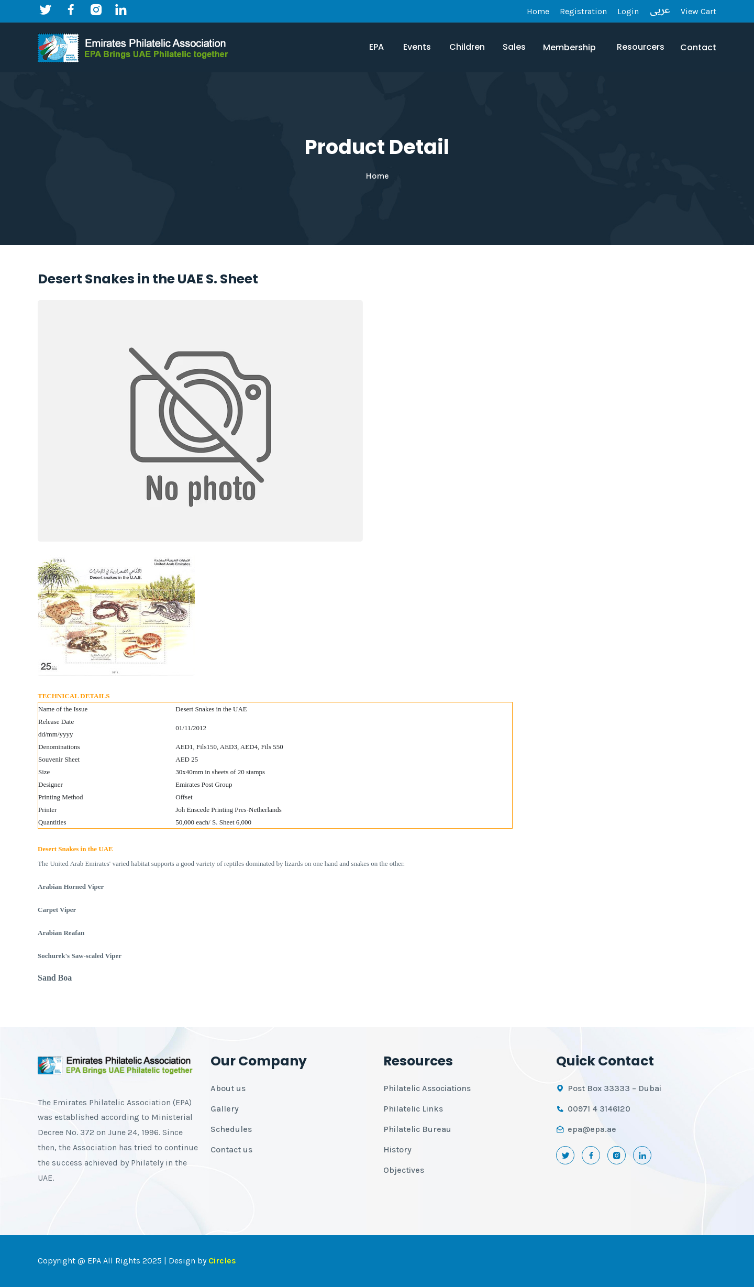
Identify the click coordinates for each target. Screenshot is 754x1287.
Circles (222, 1261)
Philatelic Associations (427, 1088)
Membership (569, 47)
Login (628, 11)
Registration (583, 11)
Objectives (403, 1170)
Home (538, 11)
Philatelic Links (413, 1109)
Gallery (224, 1109)
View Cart (698, 11)
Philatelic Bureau (417, 1129)
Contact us (231, 1149)
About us (228, 1088)
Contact (698, 47)
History (397, 1149)
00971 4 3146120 (599, 1109)
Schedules (231, 1129)
